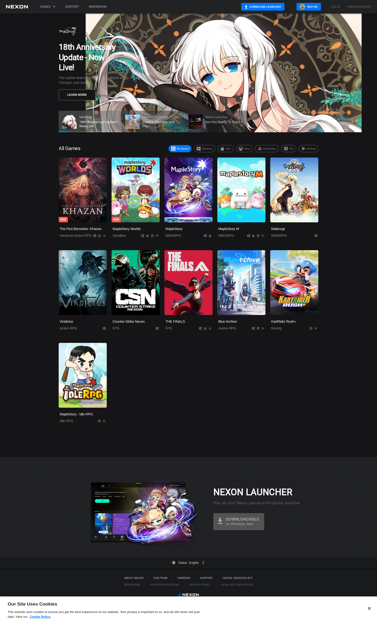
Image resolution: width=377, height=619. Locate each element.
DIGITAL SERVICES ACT (238, 578)
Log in (335, 7)
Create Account (359, 7)
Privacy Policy (200, 584)
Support (72, 6)
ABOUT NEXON (134, 578)
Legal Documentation (237, 584)
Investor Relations (164, 584)
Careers (183, 578)
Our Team (160, 578)
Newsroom (97, 6)
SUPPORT (206, 578)
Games (48, 6)
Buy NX (310, 6)
